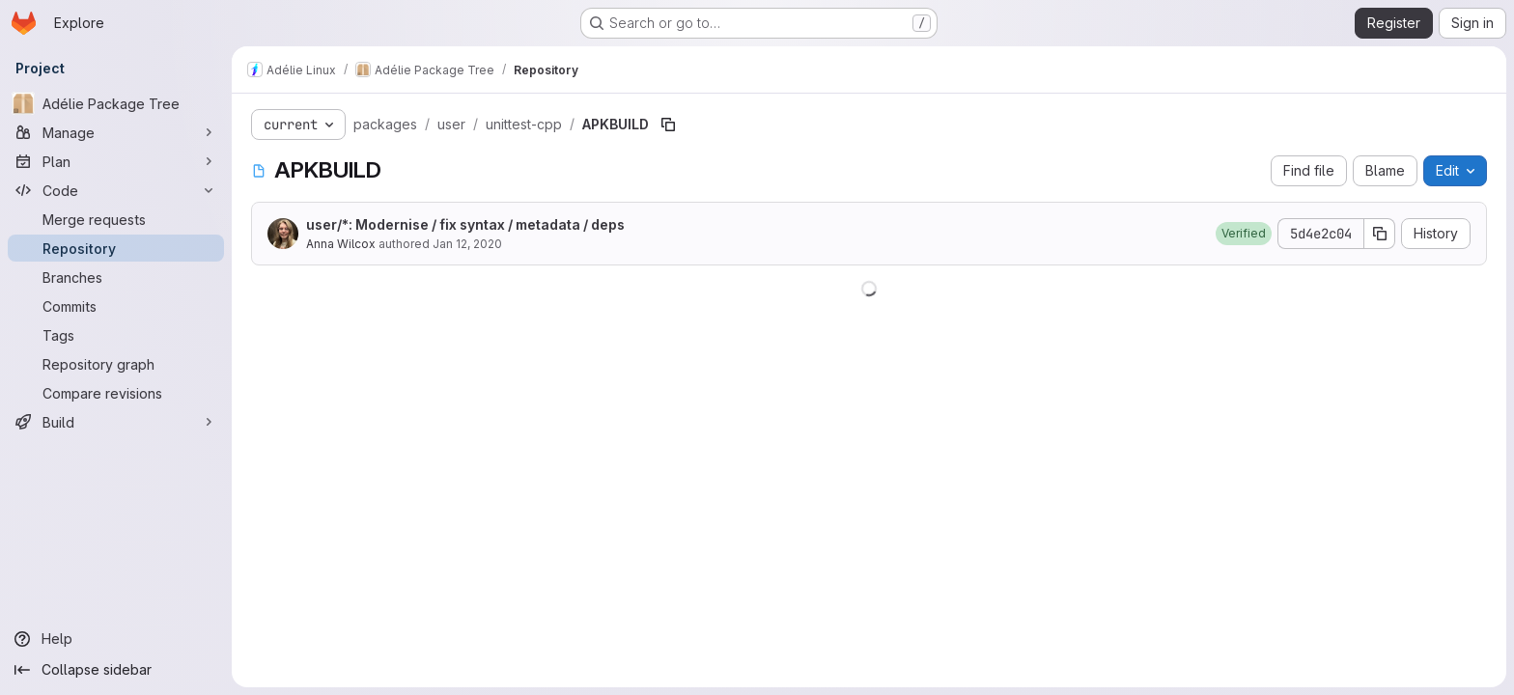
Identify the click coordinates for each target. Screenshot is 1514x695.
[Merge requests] (116, 219)
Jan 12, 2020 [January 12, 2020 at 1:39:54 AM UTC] (467, 243)
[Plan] (116, 161)
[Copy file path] (668, 124)
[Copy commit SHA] (1379, 233)
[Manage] (116, 132)
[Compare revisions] (116, 392)
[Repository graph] (116, 363)
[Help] (116, 639)
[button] (1244, 233)
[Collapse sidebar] (116, 669)
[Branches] (116, 277)
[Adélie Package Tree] (116, 103)
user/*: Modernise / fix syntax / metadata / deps (465, 224)
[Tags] (116, 334)
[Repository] (116, 248)
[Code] (116, 190)
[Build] (116, 421)
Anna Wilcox (341, 243)
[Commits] (116, 306)
